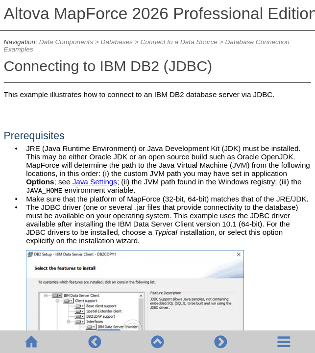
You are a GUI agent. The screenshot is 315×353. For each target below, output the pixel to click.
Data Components (66, 42)
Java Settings (95, 181)
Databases (117, 42)
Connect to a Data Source (179, 42)
